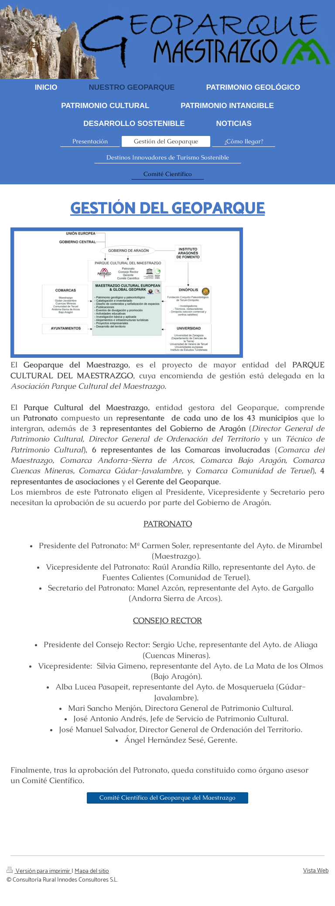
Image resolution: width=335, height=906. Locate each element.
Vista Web (315, 871)
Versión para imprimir (39, 871)
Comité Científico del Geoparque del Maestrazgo (167, 797)
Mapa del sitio (92, 871)
